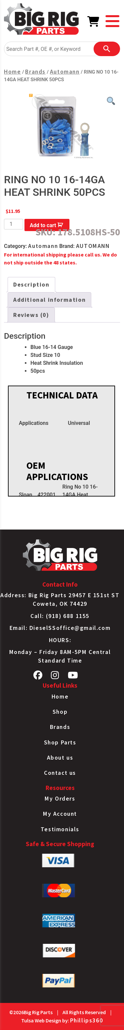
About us (60, 757)
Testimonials (60, 829)
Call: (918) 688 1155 (60, 616)
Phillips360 (86, 1020)
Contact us (60, 772)
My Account (60, 813)
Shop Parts (60, 742)
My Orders (60, 798)
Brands (35, 71)
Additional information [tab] (49, 299)
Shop (60, 711)
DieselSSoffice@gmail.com (69, 628)
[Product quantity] (13, 224)
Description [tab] (31, 284)
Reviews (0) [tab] (31, 315)
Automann (65, 71)
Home (12, 71)
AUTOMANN (93, 246)
